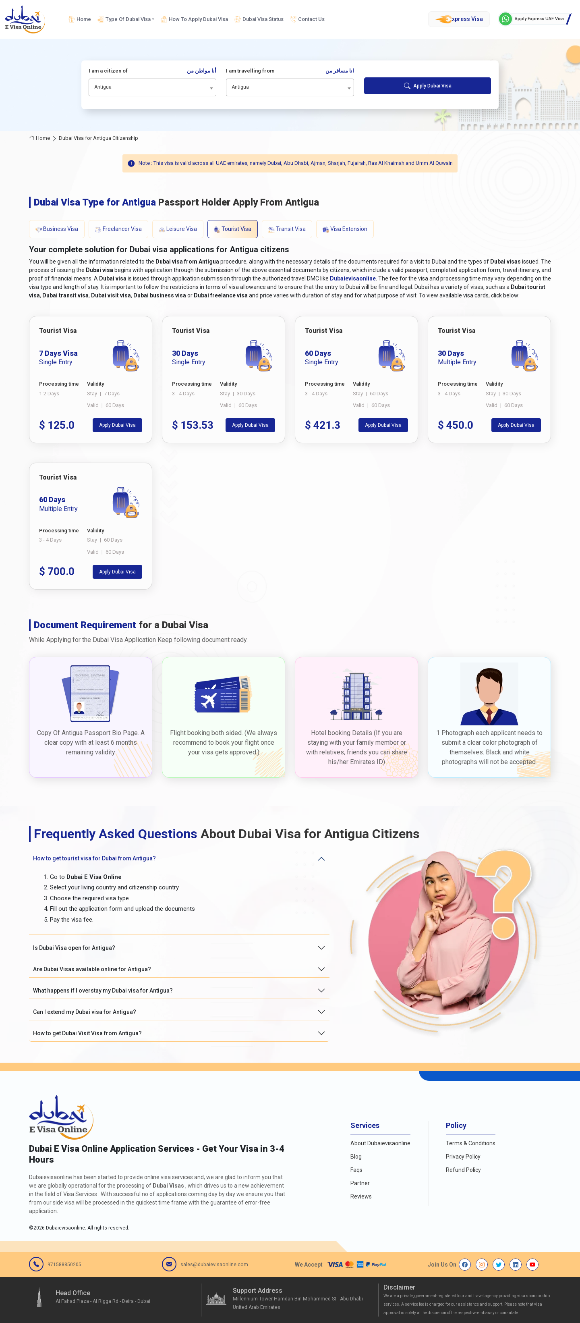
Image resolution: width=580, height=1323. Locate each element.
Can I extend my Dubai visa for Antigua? (84, 1012)
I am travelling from (290, 71)
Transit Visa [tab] (287, 229)
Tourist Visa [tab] (232, 229)
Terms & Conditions (470, 1143)
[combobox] (153, 87)
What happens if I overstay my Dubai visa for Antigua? (103, 990)
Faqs (356, 1170)
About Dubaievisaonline (380, 1143)
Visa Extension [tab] (345, 229)
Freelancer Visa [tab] (118, 229)
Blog (356, 1156)
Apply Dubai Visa (428, 86)
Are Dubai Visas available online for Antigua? (92, 969)
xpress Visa (459, 19)
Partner (360, 1183)
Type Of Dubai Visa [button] (124, 19)
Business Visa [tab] (56, 229)
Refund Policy (463, 1170)
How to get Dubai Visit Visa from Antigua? (87, 1033)
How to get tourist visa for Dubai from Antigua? (94, 858)
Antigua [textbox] (103, 87)
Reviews (361, 1196)
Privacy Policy (463, 1156)
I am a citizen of (153, 71)
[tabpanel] (290, 452)
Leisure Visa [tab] (178, 229)
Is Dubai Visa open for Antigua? (74, 948)
